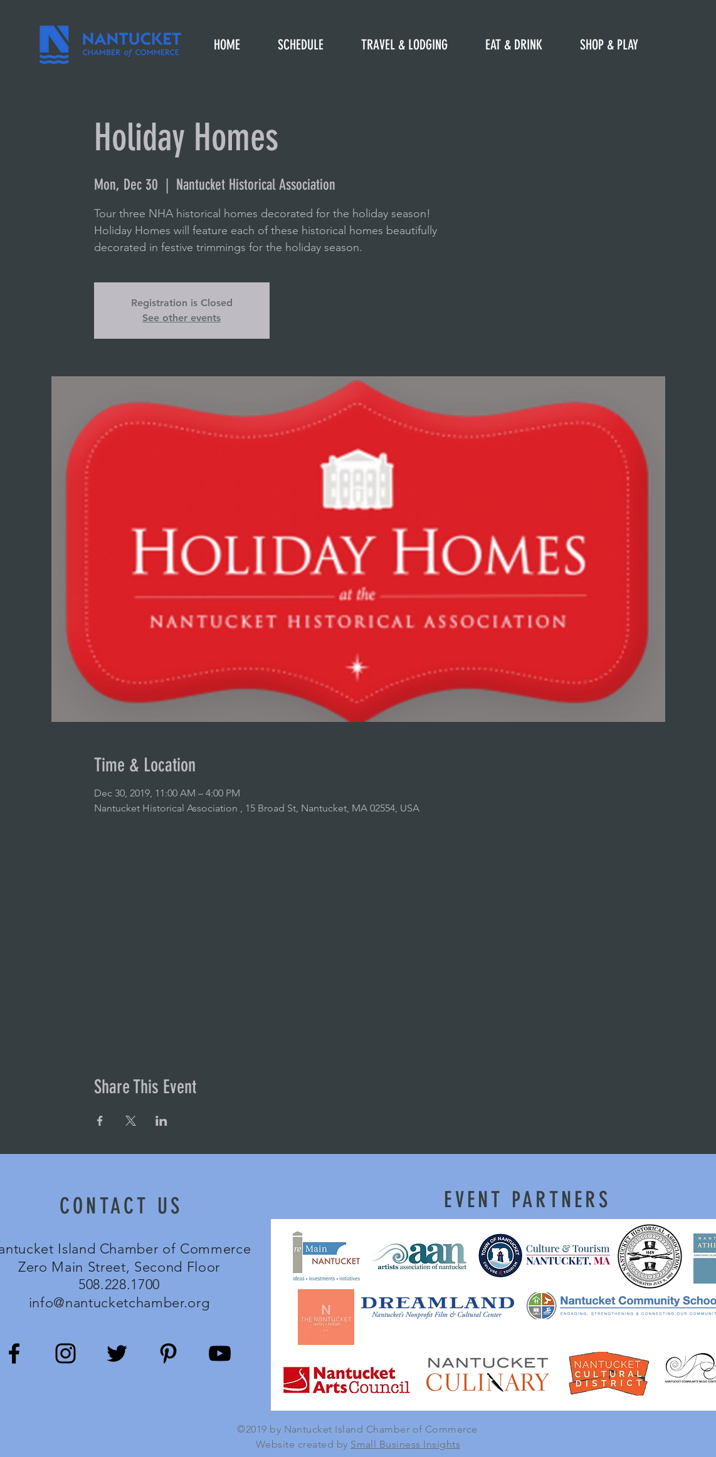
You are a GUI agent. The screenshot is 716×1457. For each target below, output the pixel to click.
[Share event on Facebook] (100, 1121)
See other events (181, 318)
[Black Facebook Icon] (14, 1353)
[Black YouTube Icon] (219, 1353)
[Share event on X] (131, 1121)
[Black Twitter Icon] (116, 1353)
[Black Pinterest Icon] (168, 1353)
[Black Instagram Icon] (65, 1353)
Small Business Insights (405, 1444)
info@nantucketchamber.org (119, 1302)
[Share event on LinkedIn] (161, 1121)
